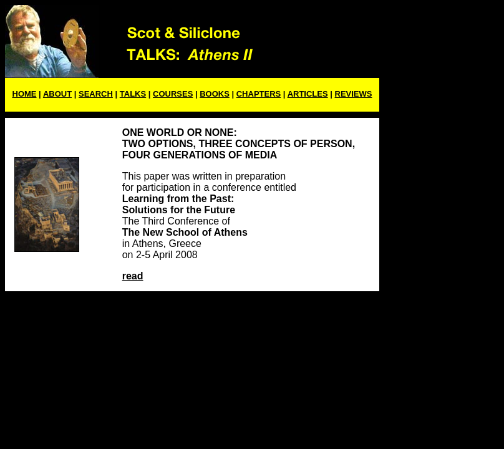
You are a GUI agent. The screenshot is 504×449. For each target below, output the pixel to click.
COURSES (173, 94)
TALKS (133, 94)
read (132, 276)
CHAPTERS (258, 94)
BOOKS (215, 94)
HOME (24, 94)
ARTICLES (308, 94)
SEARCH (96, 94)
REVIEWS (353, 94)
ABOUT (57, 94)
